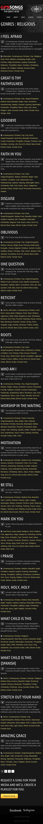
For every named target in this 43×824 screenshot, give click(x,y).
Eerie (7, 537)
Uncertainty (12, 254)
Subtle (26, 430)
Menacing (8, 322)
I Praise (7, 556)
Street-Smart (15, 356)
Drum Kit (22, 144)
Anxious (4, 463)
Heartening (12, 466)
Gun (26, 543)
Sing (2, 475)
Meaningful (36, 104)
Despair (3, 723)
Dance (20, 472)
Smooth (32, 248)
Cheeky (37, 350)
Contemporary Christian (20, 56)
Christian (26, 65)
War (9, 546)
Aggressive (5, 316)
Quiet (35, 427)
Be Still (7, 484)
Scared (22, 322)
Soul (21, 359)
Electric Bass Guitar (33, 144)
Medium (13, 59)
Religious (37, 56)
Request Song (9, 796)
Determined (24, 180)
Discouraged (20, 723)
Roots (6, 334)
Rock (2, 59)
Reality (35, 325)
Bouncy (10, 245)
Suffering (4, 546)
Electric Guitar (6, 147)
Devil (18, 543)
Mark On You (12, 518)
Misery (39, 723)
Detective (22, 325)
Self (9, 288)
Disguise (8, 198)
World (26, 726)
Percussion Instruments (32, 188)
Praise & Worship (28, 418)
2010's (5, 310)
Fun (31, 180)
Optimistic (10, 759)
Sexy (8, 356)
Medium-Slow (6, 102)
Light (27, 500)
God (29, 107)
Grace (20, 185)
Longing (24, 62)
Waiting (20, 68)
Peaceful (20, 427)
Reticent (8, 297)
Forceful (19, 319)
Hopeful (15, 104)
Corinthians (35, 574)
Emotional (16, 62)
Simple (3, 430)
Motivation (11, 442)
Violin (9, 113)
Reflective (4, 65)
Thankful (33, 430)
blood (23, 356)
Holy (6, 608)
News (23, 17)
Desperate (11, 723)
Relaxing (38, 503)
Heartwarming (6, 104)
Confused (14, 282)
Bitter (12, 316)
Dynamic (4, 319)
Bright (28, 59)
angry (10, 325)
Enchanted (37, 387)
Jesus (34, 107)
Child (13, 645)
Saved (27, 762)
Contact (39, 17)
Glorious (4, 466)
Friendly (3, 390)
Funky (34, 463)
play (2, 42)
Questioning (34, 282)
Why (13, 288)
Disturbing (35, 316)
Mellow (35, 424)
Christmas (19, 645)
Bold (16, 316)
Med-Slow (18, 138)
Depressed (36, 720)
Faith (25, 107)
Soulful (37, 248)
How (31, 285)
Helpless (10, 390)
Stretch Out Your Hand (21, 697)
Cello (26, 110)
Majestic (18, 248)
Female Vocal (19, 71)
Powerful (16, 322)
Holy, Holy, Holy (15, 587)
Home (8, 17)
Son (11, 648)
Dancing (26, 245)
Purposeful (28, 427)
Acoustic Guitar (29, 68)
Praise (22, 395)
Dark (29, 316)
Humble (17, 390)
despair (3, 68)
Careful (8, 500)
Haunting (26, 319)
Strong (28, 322)
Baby (8, 645)
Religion (13, 68)
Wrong (8, 543)
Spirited (12, 285)
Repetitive (4, 285)
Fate (22, 251)
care (34, 393)
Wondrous (28, 393)
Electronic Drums (7, 71)
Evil (9, 319)
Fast (19, 537)
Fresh (26, 463)
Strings (3, 113)
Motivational (17, 469)
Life (8, 68)
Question (4, 288)
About (16, 17)
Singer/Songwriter (31, 99)
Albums (30, 17)
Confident (11, 180)
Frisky (21, 353)
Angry (16, 534)
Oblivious (9, 232)
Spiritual (4, 254)
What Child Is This (16, 618)
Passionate (32, 62)
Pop (31, 56)
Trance (32, 506)
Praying (12, 577)
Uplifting (4, 251)
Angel (27, 606)
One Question (12, 264)
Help (11, 726)
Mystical (4, 427)
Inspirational (5, 395)
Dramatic (30, 678)
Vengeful (4, 325)
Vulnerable (31, 219)
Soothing (13, 430)
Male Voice (10, 549)
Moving (25, 469)
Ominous (10, 540)
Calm (33, 59)
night (16, 608)
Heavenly (19, 424)
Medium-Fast (19, 216)
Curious (29, 387)
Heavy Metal (9, 313)
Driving (15, 353)
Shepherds (5, 648)
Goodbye (8, 120)
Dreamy (21, 500)
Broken (28, 720)
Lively (10, 469)
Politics (29, 325)
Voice (37, 328)
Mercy (20, 726)
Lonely (3, 141)
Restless (25, 248)
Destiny (15, 325)
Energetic (4, 248)
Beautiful (14, 102)
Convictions (25, 285)
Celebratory (29, 350)
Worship (29, 395)
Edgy (10, 62)
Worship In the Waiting (21, 405)
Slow (16, 421)
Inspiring (28, 104)
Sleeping (11, 509)
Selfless (15, 359)
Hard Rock (7, 531)
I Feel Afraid (11, 36)
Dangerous (23, 316)
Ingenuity (38, 356)
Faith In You (11, 154)
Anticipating (21, 59)
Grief (27, 723)
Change (27, 141)
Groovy (11, 248)
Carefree (4, 62)
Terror (34, 322)
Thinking (26, 506)
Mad (2, 322)
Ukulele (3, 191)
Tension (39, 540)
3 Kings (34, 684)
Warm (20, 65)
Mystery (33, 251)
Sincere (3, 506)
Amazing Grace (13, 735)
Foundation (30, 356)
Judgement (33, 185)
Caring (15, 387)
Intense (38, 319)
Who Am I (8, 369)
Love (17, 395)
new (39, 285)
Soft (16, 219)
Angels (3, 645)
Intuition (3, 359)
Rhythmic (25, 540)
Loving (25, 756)
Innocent (24, 390)
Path (39, 251)
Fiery (13, 319)
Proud (3, 356)
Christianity (34, 65)
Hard (30, 537)
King (35, 645)
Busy (20, 245)
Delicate (32, 421)
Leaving (11, 144)
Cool (17, 180)
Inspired (21, 104)
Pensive (26, 503)
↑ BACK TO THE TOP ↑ (21, 821)
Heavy (32, 319)
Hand (7, 726)
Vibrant (10, 251)
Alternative (7, 56)
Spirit (9, 110)
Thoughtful (13, 65)
